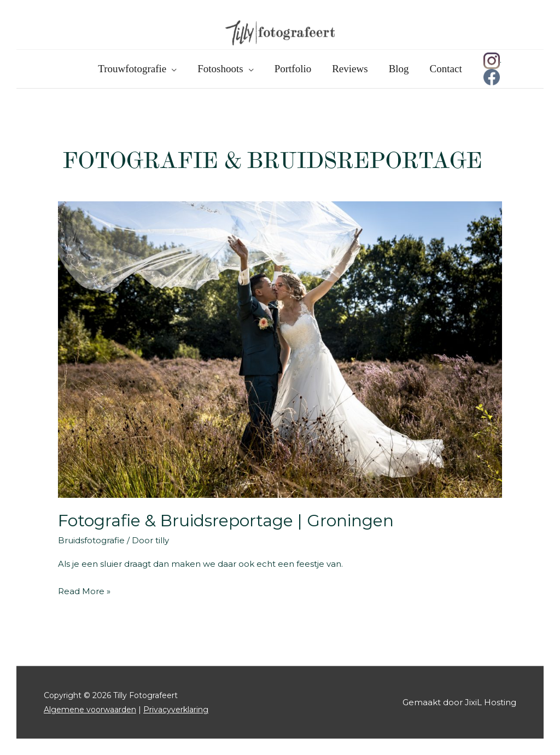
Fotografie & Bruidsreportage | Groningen (226, 520)
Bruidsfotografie (91, 540)
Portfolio (293, 68)
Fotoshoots (220, 68)
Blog (399, 68)
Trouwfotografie (132, 68)
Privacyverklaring (175, 710)
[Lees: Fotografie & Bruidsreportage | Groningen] (280, 349)
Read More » (84, 591)
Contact (446, 68)
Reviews (350, 68)
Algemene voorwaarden (90, 710)
